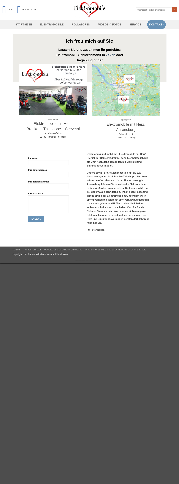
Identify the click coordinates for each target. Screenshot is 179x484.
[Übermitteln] (174, 9)
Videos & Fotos (109, 24)
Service (135, 24)
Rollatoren (81, 24)
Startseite (23, 24)
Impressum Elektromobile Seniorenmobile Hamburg (53, 250)
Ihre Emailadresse (48, 174)
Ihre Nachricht (48, 203)
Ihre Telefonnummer (48, 186)
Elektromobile (52, 24)
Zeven (110, 55)
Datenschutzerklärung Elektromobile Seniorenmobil (115, 250)
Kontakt (156, 24)
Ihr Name (48, 162)
